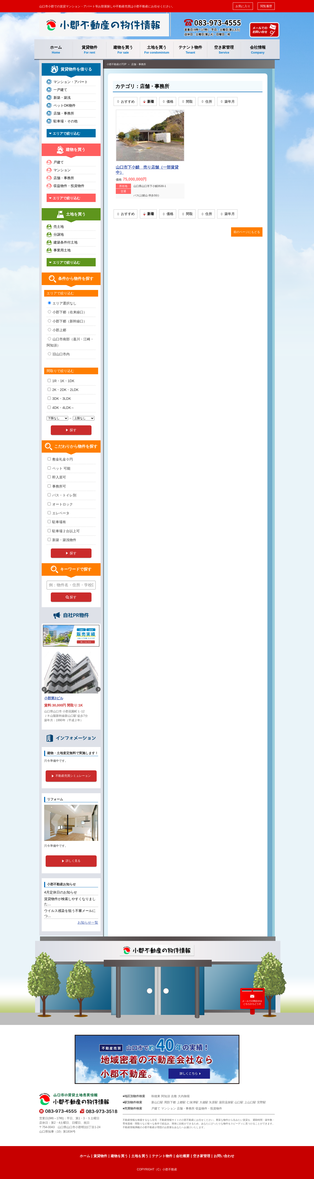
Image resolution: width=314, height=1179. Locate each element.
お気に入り (243, 6)
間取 (187, 101)
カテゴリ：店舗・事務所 (142, 86)
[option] (71, 689)
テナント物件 (190, 50)
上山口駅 (250, 1102)
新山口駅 (157, 1102)
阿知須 (165, 1096)
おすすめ (125, 101)
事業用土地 (62, 250)
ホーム (56, 50)
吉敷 (174, 1096)
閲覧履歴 (266, 6)
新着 (148, 101)
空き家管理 (224, 50)
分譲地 (58, 234)
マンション (62, 170)
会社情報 (258, 50)
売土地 (58, 227)
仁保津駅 (192, 1102)
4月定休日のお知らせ (60, 892)
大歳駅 (203, 1102)
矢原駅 (213, 1102)
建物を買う (123, 50)
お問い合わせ (224, 1156)
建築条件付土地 (65, 242)
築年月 (227, 101)
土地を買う (156, 50)
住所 (206, 101)
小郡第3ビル (53, 698)
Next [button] (98, 689)
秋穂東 (155, 1096)
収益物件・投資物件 (68, 186)
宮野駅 (261, 1102)
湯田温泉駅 (226, 1102)
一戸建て (60, 90)
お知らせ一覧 (88, 922)
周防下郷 (170, 1102)
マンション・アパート (70, 82)
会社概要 (183, 1156)
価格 (167, 101)
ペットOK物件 (64, 105)
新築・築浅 (62, 98)
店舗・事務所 (138, 64)
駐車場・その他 (65, 121)
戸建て (58, 162)
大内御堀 (184, 1096)
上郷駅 (181, 1102)
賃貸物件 (89, 50)
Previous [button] (44, 689)
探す (71, 597)
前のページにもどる (247, 232)
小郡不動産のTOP (116, 64)
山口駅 (239, 1102)
